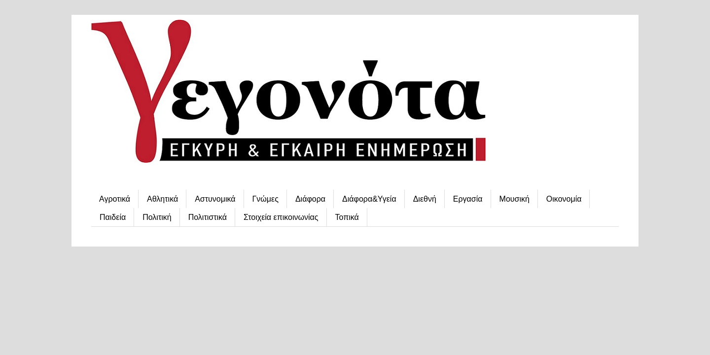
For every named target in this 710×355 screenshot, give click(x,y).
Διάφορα (310, 199)
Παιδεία (113, 217)
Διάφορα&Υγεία (369, 199)
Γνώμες (265, 199)
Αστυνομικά (215, 199)
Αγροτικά (114, 199)
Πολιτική (156, 217)
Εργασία (468, 199)
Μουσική (514, 199)
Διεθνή (424, 199)
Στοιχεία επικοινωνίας (281, 217)
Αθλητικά (162, 199)
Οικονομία (564, 199)
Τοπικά (347, 217)
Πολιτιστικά (207, 217)
